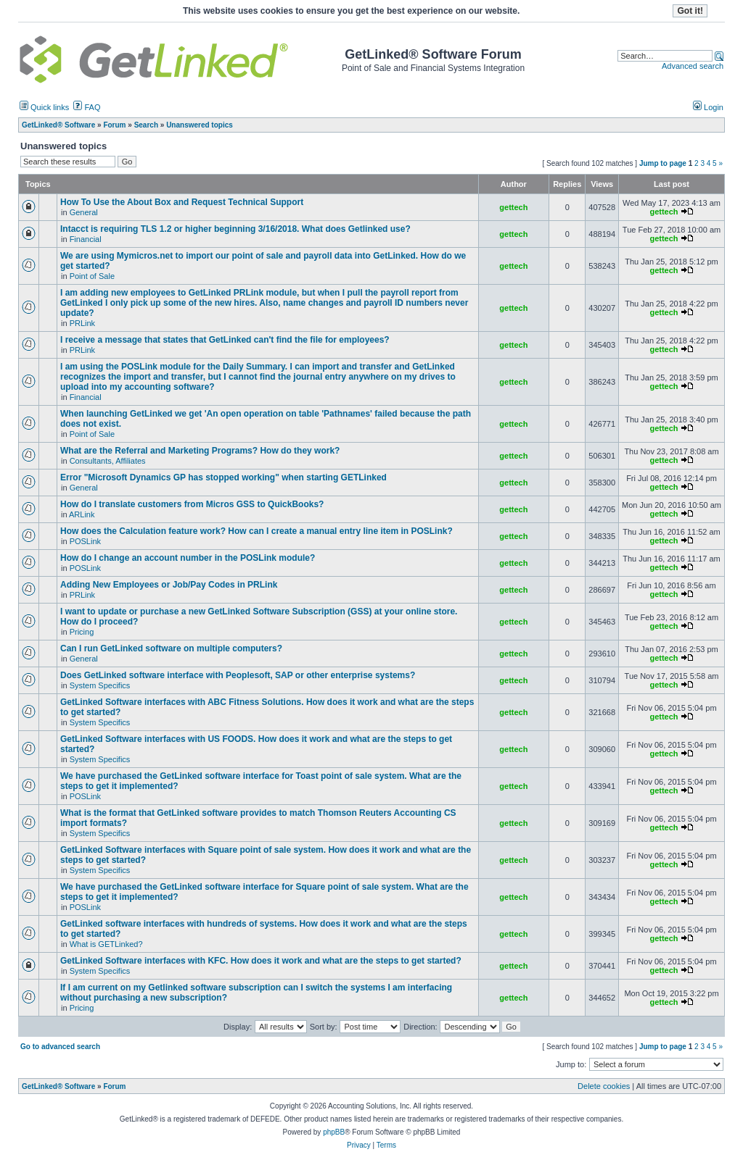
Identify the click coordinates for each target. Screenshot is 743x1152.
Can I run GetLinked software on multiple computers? (171, 648)
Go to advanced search (60, 1047)
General (84, 212)
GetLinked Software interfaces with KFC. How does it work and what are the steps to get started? (260, 961)
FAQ (86, 107)
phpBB (334, 1132)
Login (708, 107)
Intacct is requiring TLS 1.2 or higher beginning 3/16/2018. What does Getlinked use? (235, 229)
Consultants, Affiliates (108, 460)
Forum (114, 1086)
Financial (86, 239)
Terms (386, 1145)
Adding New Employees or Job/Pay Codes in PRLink (168, 585)
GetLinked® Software (58, 1086)
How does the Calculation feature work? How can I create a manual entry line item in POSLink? (256, 531)
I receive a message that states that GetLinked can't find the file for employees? (225, 340)
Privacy (359, 1145)
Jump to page (662, 163)
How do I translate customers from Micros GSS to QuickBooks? (192, 504)
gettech (513, 207)
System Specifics (100, 685)
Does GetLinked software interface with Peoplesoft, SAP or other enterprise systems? (237, 675)
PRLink (82, 323)
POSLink (85, 541)
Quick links (44, 107)
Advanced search (692, 66)
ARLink (81, 514)
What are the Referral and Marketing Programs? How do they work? (200, 451)
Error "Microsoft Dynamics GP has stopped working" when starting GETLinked (223, 477)
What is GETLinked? (106, 944)
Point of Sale (92, 276)
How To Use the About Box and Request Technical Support (181, 202)
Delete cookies (604, 1086)
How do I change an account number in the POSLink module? (187, 558)
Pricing (82, 631)
